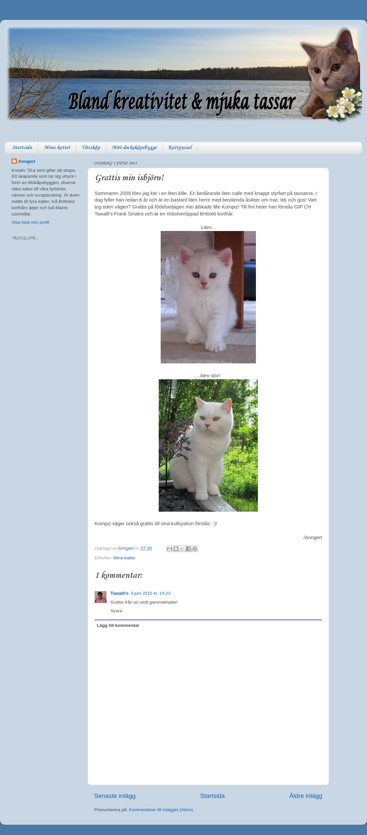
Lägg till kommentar (118, 625)
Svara (116, 610)
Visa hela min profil (30, 222)
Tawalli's (119, 593)
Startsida (22, 148)
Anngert (26, 161)
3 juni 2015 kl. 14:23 (151, 593)
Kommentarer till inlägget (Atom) (161, 809)
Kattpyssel (179, 148)
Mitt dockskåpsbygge (134, 148)
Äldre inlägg (305, 795)
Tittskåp (91, 148)
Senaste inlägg (115, 795)
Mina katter (57, 148)
